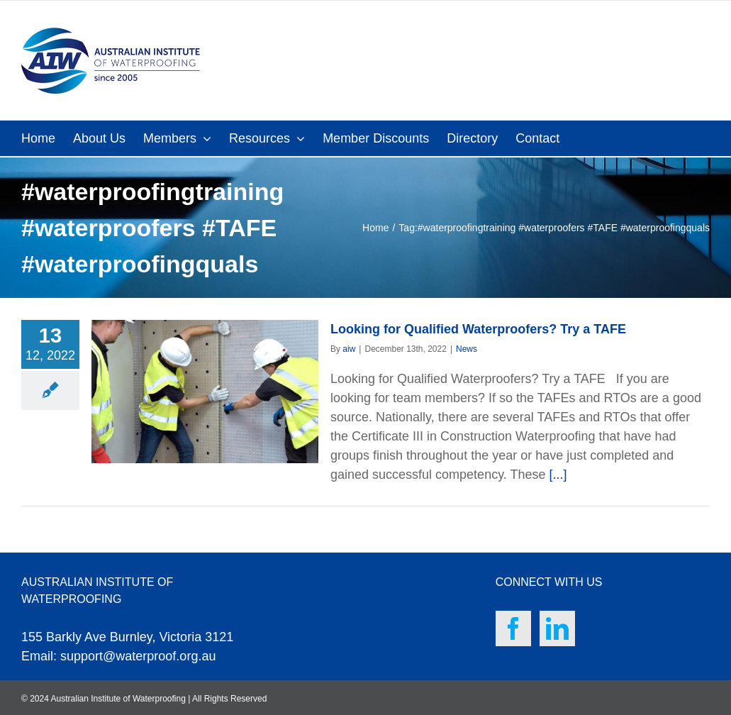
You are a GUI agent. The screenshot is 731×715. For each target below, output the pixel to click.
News (466, 349)
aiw (348, 349)
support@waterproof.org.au (138, 656)
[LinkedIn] (557, 628)
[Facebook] (513, 628)
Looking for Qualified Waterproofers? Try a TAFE (478, 329)
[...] (558, 474)
